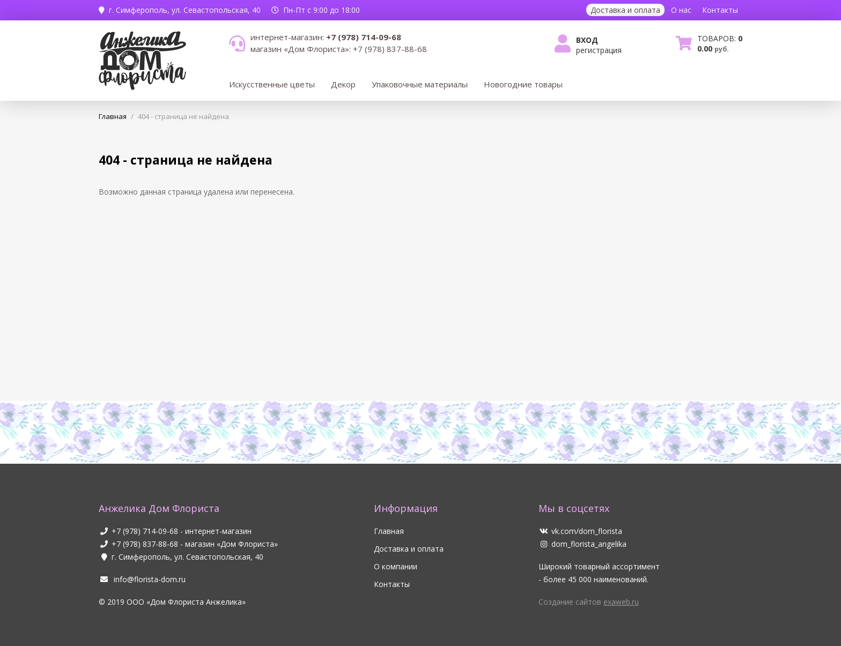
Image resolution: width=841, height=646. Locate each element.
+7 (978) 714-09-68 (145, 531)
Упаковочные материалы (420, 84)
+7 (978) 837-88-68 (145, 544)
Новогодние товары (523, 84)
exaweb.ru (621, 602)
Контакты (720, 10)
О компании (395, 566)
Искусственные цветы (272, 84)
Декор (343, 84)
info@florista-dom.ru (142, 579)
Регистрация (599, 50)
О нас (681, 10)
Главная (389, 531)
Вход (587, 40)
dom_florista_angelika (582, 544)
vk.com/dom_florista (580, 531)
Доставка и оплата (625, 10)
